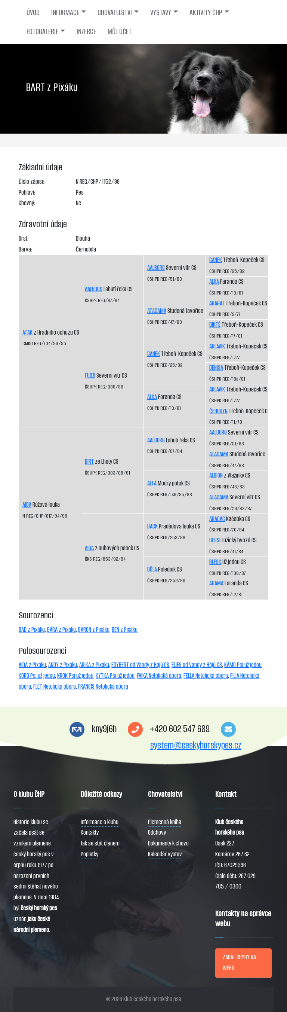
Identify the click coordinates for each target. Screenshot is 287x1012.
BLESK (215, 562)
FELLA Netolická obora (205, 675)
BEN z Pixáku (125, 629)
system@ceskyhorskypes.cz (195, 745)
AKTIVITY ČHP (205, 12)
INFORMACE (65, 12)
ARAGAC (217, 519)
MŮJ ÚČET (120, 31)
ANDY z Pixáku (62, 665)
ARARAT (217, 303)
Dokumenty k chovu (168, 843)
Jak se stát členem (100, 843)
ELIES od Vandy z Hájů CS (197, 665)
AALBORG (93, 289)
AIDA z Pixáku (32, 665)
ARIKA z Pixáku (94, 665)
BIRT (89, 461)
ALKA (152, 397)
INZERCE (86, 31)
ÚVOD (33, 12)
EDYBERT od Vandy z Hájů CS (140, 665)
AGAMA (216, 583)
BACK (152, 526)
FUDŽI (90, 375)
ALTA (152, 483)
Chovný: (27, 203)
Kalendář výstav (165, 854)
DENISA (216, 367)
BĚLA (152, 569)
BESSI (214, 540)
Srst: (23, 238)
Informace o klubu (99, 822)
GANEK (153, 354)
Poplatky (89, 854)
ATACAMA (156, 311)
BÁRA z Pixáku (61, 629)
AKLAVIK (217, 346)
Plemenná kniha (164, 822)
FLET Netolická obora (54, 686)
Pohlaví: (27, 192)
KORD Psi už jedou (37, 675)
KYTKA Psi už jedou (115, 675)
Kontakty (90, 832)
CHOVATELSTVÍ (115, 12)
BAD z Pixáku (32, 629)
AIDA (26, 504)
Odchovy (157, 832)
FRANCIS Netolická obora (103, 686)
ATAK (27, 332)
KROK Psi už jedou (75, 675)
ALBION (216, 475)
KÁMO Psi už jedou (243, 665)
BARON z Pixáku (93, 629)
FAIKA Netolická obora (159, 675)
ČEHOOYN (218, 411)
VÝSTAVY (160, 12)
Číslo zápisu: (32, 181)
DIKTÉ (214, 324)
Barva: (25, 249)
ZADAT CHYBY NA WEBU (239, 962)
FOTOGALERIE (42, 31)
